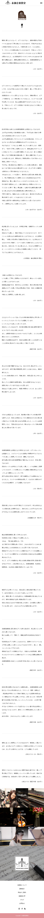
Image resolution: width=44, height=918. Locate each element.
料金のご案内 (22, 892)
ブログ (22, 899)
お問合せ (22, 903)
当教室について (22, 885)
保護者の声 (22, 896)
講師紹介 (22, 888)
